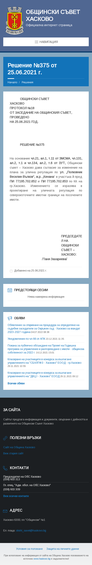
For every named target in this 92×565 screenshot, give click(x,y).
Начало (12, 82)
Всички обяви (16, 383)
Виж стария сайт (13, 453)
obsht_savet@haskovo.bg (31, 530)
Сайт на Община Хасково (19, 447)
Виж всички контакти (16, 496)
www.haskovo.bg (41, 558)
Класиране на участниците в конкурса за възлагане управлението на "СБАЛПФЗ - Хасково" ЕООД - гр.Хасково (44, 361)
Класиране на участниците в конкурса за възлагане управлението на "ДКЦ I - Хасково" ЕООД (39, 374)
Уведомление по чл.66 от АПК (26, 338)
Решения (27, 82)
